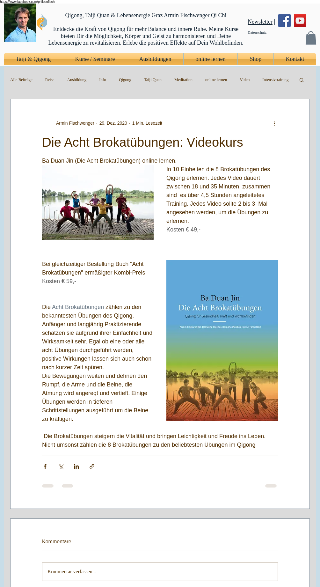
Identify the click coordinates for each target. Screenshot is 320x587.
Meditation (183, 79)
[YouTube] (300, 20)
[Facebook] (284, 20)
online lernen (216, 79)
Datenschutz (257, 32)
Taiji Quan (153, 79)
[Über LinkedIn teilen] (76, 466)
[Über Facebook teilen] (45, 466)
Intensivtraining (275, 79)
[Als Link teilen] (92, 466)
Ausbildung (77, 79)
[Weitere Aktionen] (274, 123)
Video (245, 79)
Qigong (125, 79)
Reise (50, 79)
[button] (310, 37)
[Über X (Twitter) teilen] (61, 466)
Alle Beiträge (21, 79)
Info (102, 79)
